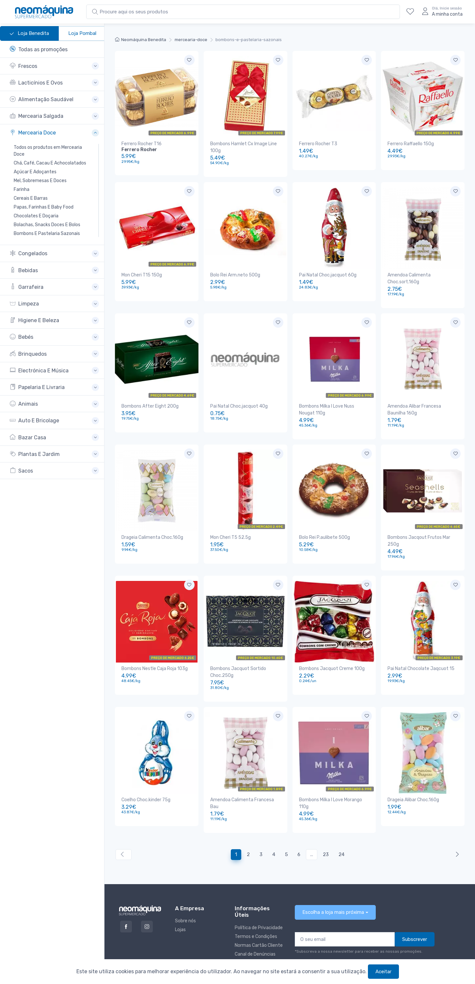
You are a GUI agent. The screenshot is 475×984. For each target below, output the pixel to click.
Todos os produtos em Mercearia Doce (48, 151)
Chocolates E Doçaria (36, 216)
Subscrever (414, 912)
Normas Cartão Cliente (259, 918)
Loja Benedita (29, 33)
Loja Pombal (82, 33)
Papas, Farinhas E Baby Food (43, 207)
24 (341, 827)
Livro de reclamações (257, 935)
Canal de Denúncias (255, 926)
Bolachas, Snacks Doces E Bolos (47, 224)
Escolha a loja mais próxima (333, 885)
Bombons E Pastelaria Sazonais (47, 233)
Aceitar (383, 972)
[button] (54, 66)
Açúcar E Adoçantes (35, 172)
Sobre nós (185, 893)
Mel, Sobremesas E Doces (40, 180)
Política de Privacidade (259, 900)
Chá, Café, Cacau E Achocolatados (50, 163)
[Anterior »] (456, 827)
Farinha (21, 189)
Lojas (180, 902)
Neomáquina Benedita (140, 39)
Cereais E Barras (31, 198)
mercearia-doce (191, 39)
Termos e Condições (256, 909)
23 (326, 827)
